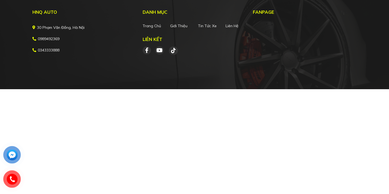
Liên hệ (232, 25)
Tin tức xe (207, 25)
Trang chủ (152, 25)
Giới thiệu (178, 25)
